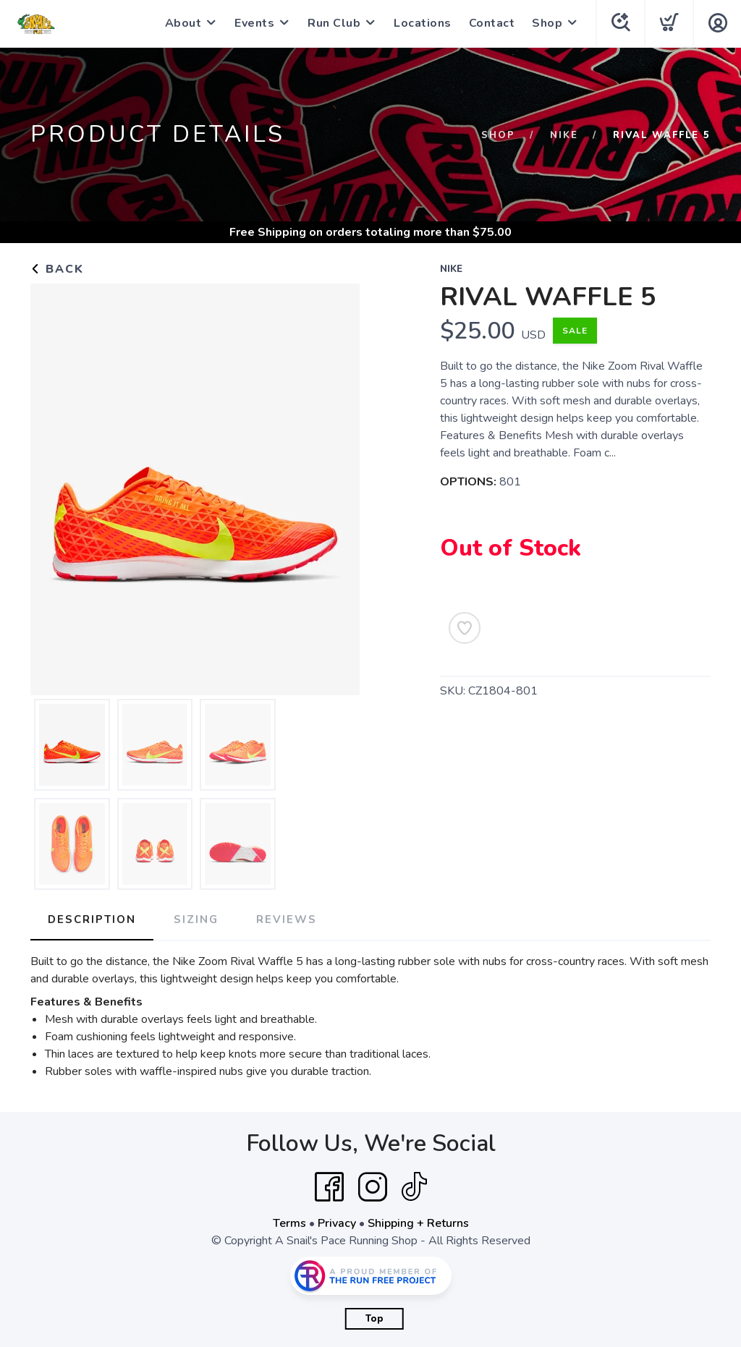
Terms (289, 1223)
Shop (547, 23)
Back (57, 269)
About (183, 23)
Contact (492, 23)
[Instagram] (372, 1187)
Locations (423, 23)
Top (374, 1318)
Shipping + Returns (418, 1223)
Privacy (337, 1223)
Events (254, 23)
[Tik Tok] (413, 1187)
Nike (564, 135)
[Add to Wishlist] (464, 628)
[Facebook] (329, 1187)
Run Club (334, 23)
